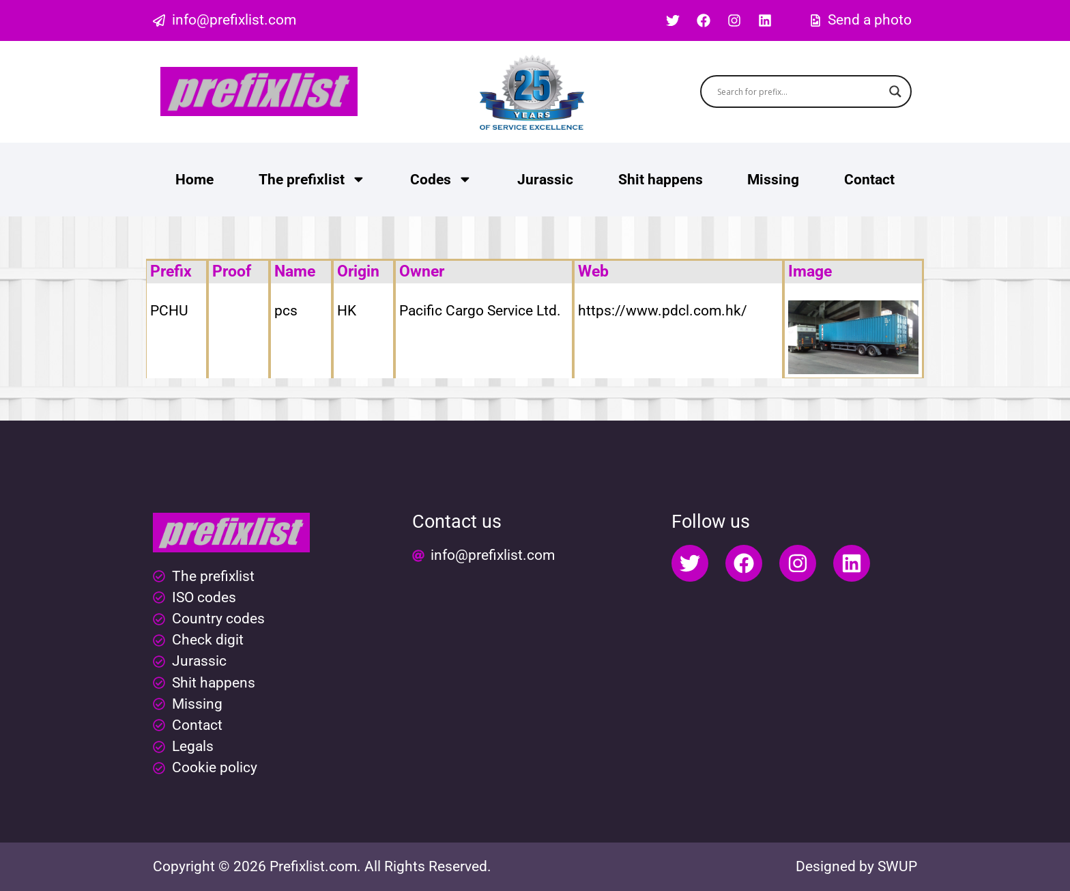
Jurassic (545, 179)
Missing (773, 179)
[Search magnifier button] (895, 91)
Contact (869, 179)
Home (194, 179)
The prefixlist (312, 179)
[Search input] (800, 91)
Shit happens (660, 179)
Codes (441, 179)
